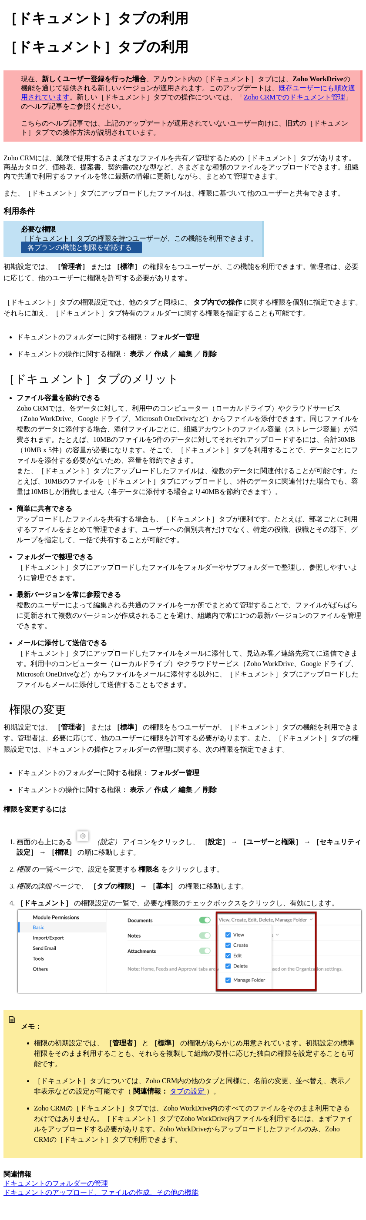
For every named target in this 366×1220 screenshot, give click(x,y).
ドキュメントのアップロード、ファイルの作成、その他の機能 (100, 1192)
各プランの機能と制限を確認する (81, 247)
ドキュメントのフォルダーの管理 (55, 1183)
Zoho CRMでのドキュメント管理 (294, 97)
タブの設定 (188, 1091)
